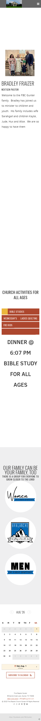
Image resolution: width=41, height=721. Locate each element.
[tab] (5, 311)
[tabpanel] (20, 363)
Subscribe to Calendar (20, 675)
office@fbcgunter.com (26, 699)
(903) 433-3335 (12, 699)
